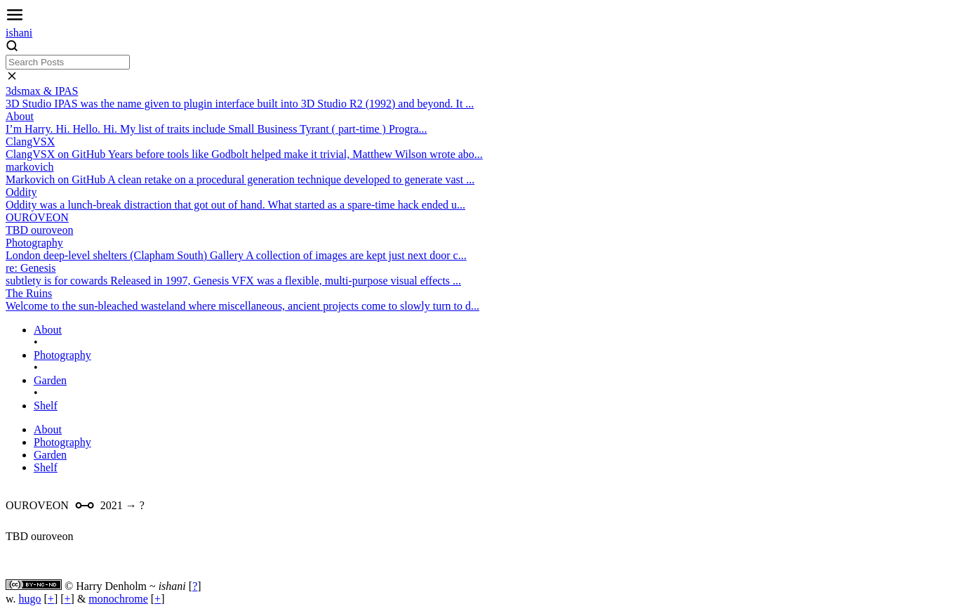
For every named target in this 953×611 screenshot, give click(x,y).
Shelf (46, 406)
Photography (62, 355)
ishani (19, 33)
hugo (30, 599)
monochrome (117, 599)
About (48, 330)
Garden (50, 380)
